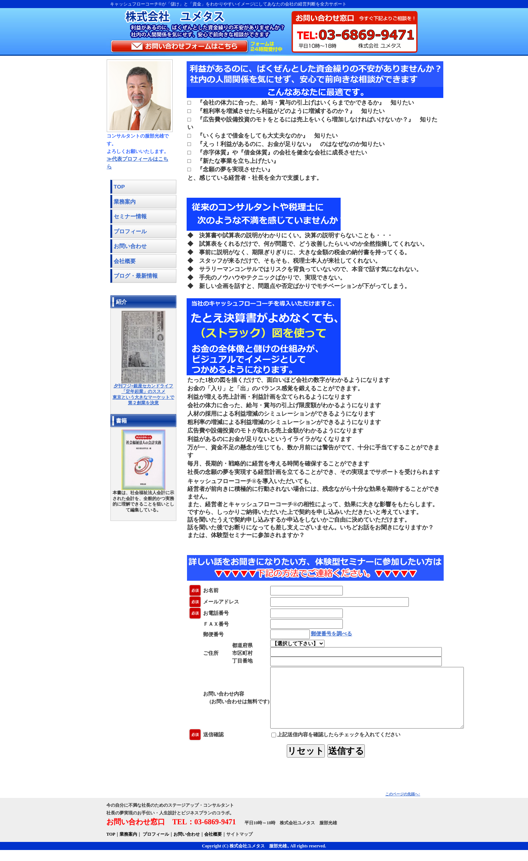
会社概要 (125, 261)
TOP (119, 186)
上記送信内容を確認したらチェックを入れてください (336, 745)
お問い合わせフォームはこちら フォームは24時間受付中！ (196, 47)
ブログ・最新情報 (136, 276)
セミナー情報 (130, 216)
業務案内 (125, 201)
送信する (353, 762)
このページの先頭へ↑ (402, 805)
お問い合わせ (130, 246)
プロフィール (130, 231)
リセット (312, 762)
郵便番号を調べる (331, 633)
